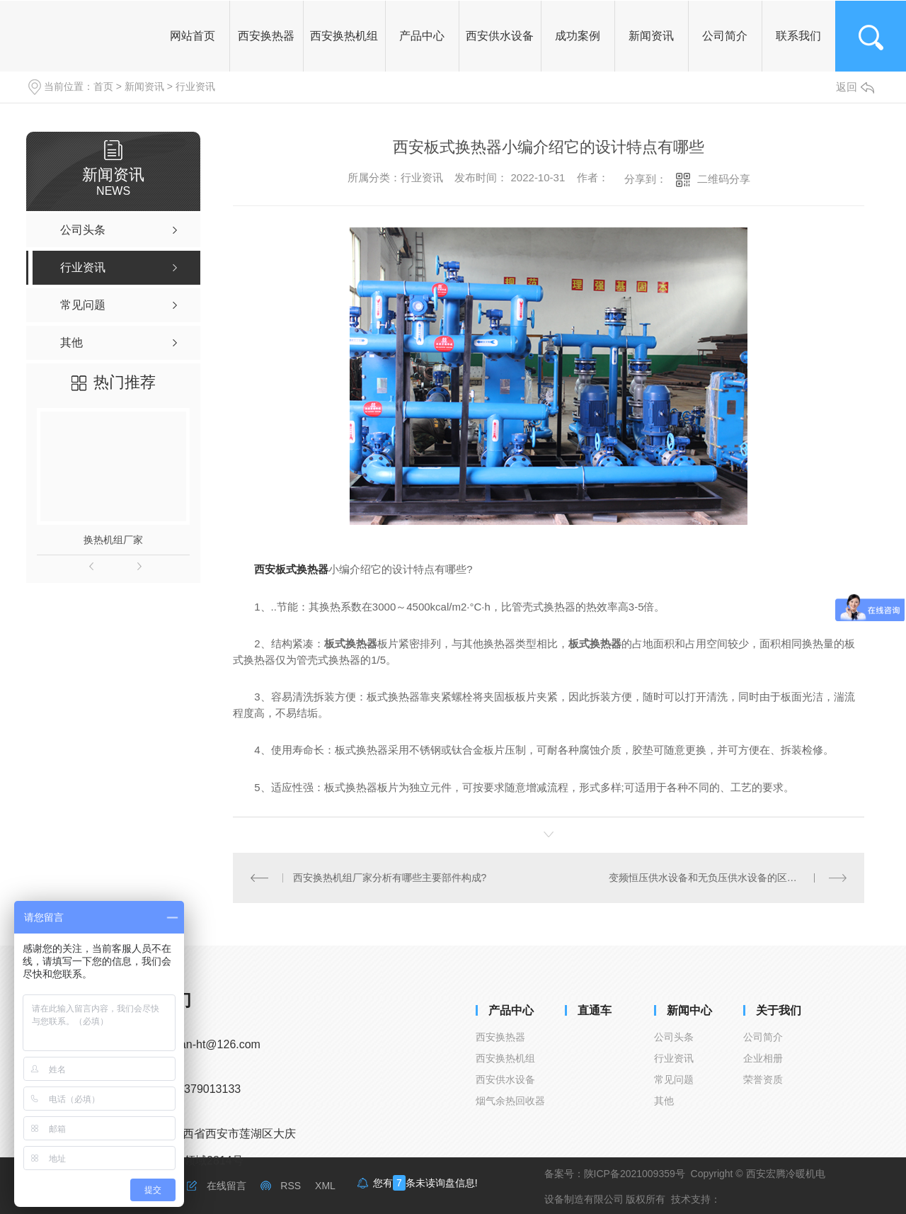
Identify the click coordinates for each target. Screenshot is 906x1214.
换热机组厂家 (113, 539)
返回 (855, 87)
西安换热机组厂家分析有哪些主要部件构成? (390, 877)
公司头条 (674, 1037)
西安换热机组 (505, 1058)
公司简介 (763, 1037)
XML (325, 1185)
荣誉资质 (763, 1079)
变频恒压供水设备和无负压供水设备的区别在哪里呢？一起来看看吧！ (728, 877)
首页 (103, 86)
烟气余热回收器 (510, 1100)
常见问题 (674, 1079)
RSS (290, 1185)
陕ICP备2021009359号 (634, 1173)
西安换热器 (500, 1037)
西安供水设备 (505, 1079)
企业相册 (763, 1058)
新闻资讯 (144, 86)
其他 (664, 1100)
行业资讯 (195, 86)
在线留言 (226, 1185)
